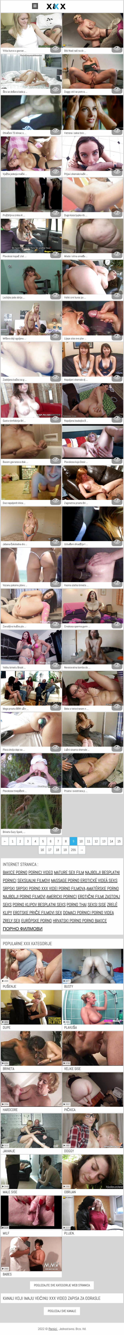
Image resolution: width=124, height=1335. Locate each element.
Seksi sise (97, 904)
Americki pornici (61, 896)
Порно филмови (23, 928)
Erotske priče (27, 912)
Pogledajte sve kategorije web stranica (62, 1285)
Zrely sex (11, 920)
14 (111, 841)
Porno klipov (25, 904)
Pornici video (40, 872)
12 (96, 841)
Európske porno (36, 920)
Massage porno (65, 880)
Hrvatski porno (67, 920)
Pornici (53, 1329)
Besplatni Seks (52, 904)
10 (81, 841)
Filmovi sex (51, 912)
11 (88, 841)
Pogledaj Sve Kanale (62, 1311)
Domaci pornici (77, 912)
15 (119, 841)
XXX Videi (50, 888)
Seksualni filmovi (33, 880)
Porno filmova (72, 888)
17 (49, 850)
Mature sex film (69, 872)
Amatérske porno (102, 888)
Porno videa (103, 912)
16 (42, 850)
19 (65, 850)
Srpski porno (28, 888)
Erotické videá (94, 880)
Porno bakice (94, 920)
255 (73, 850)
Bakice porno (15, 872)
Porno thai (77, 904)
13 (103, 841)
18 (57, 850)
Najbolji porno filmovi (24, 896)
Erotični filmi (91, 896)
